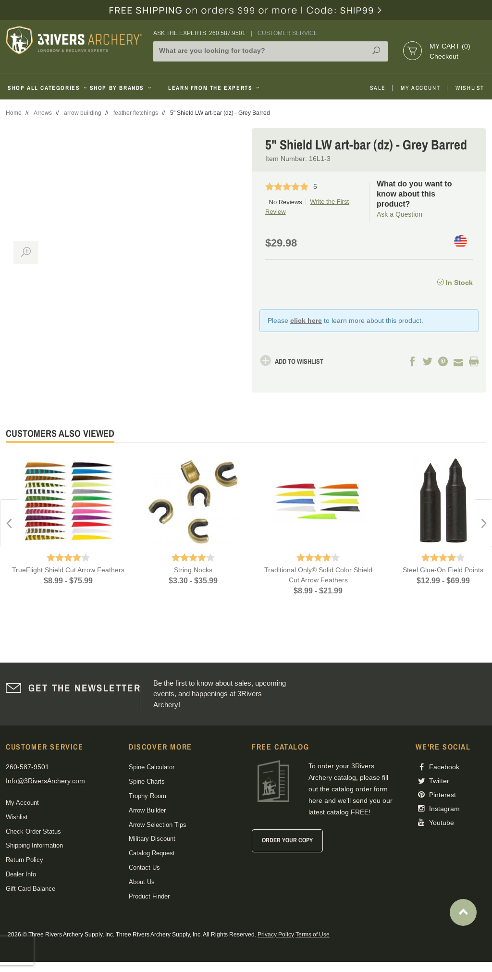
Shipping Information (34, 845)
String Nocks (193, 570)
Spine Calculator (151, 767)
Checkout (444, 56)
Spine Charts (147, 781)
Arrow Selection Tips (157, 824)
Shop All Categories (45, 88)
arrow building (82, 113)
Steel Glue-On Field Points (443, 570)
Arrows (43, 113)
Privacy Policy (276, 934)
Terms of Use (312, 934)
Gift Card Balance (30, 888)
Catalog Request (152, 853)
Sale (377, 88)
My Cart (450, 46)
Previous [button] (9, 523)
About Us (142, 882)
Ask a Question (399, 214)
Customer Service (288, 33)
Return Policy (24, 859)
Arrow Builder (147, 810)
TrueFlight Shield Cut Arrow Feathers (68, 570)
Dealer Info (21, 874)
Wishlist (469, 88)
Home (14, 113)
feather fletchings (135, 113)
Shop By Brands (121, 88)
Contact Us (144, 867)
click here (306, 320)
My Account (420, 88)
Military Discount (152, 838)
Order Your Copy (287, 840)
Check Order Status (33, 831)
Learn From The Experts (214, 88)
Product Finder (149, 896)
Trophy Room (147, 796)
